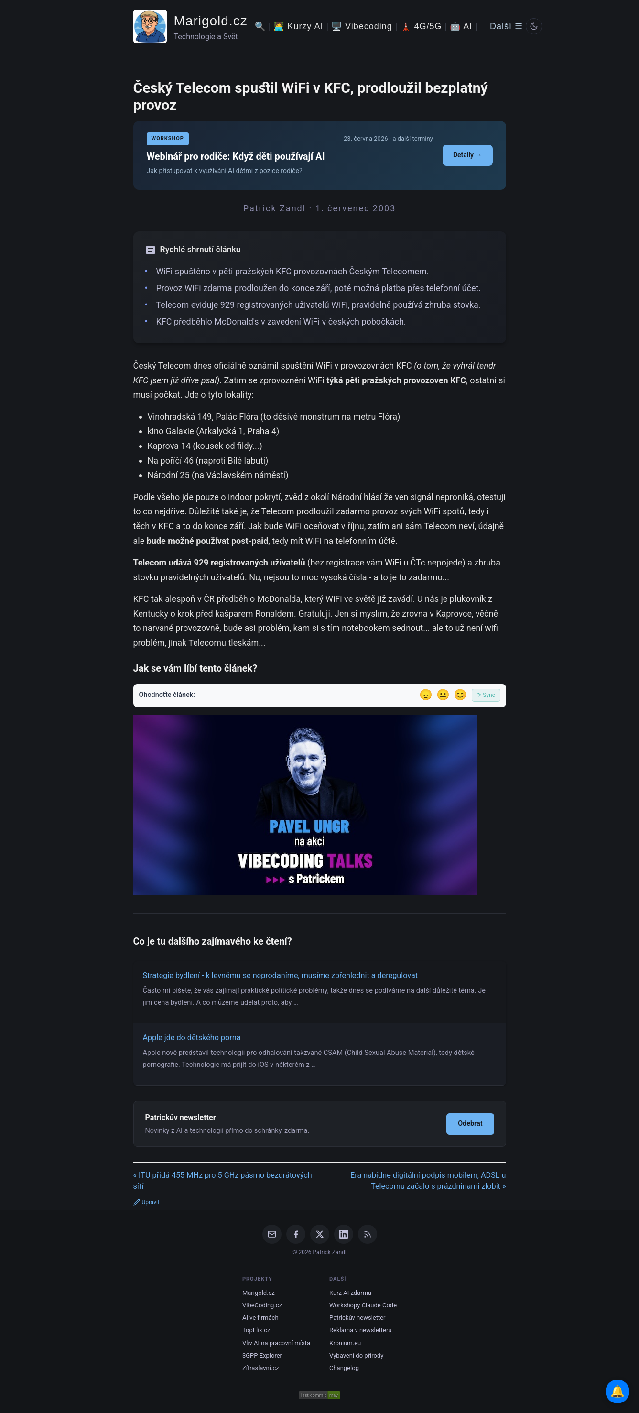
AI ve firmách (260, 1317)
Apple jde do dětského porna (192, 1037)
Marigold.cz (211, 20)
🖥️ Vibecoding (361, 26)
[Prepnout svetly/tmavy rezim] (534, 26)
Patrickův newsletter (357, 1317)
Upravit (146, 1202)
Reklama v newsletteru (360, 1330)
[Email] (272, 1234)
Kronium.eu (345, 1343)
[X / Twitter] (319, 1234)
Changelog (344, 1367)
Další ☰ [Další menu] (506, 26)
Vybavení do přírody (356, 1355)
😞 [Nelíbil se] (426, 695)
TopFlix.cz (256, 1330)
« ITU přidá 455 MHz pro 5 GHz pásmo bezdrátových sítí (222, 1181)
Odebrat (470, 1124)
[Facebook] (295, 1234)
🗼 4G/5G (421, 26)
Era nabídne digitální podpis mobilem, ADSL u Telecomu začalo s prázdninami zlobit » (428, 1181)
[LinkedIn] (343, 1234)
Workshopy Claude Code (363, 1305)
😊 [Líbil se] (460, 695)
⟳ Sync (486, 695)
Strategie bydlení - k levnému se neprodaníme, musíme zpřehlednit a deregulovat (280, 975)
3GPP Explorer (262, 1355)
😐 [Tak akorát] (443, 695)
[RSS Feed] (367, 1234)
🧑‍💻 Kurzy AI (298, 26)
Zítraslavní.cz (260, 1367)
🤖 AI (461, 26)
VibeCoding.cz (262, 1305)
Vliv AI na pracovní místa (276, 1343)
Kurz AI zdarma (350, 1292)
